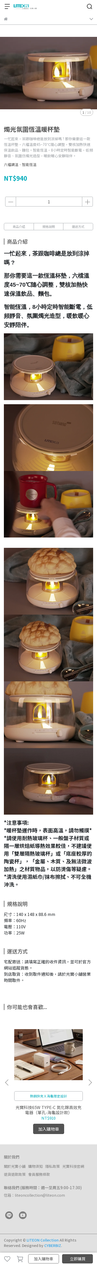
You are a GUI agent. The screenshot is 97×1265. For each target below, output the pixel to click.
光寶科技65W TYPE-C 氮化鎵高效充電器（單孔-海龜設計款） (48, 1110)
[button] (90, 1082)
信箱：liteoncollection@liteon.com (34, 1195)
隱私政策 (52, 1166)
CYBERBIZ (52, 1245)
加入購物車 (43, 1258)
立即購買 (77, 1258)
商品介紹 (19, 226)
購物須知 (35, 1166)
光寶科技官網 (73, 1166)
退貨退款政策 (15, 1174)
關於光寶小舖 (15, 1166)
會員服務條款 (39, 1174)
